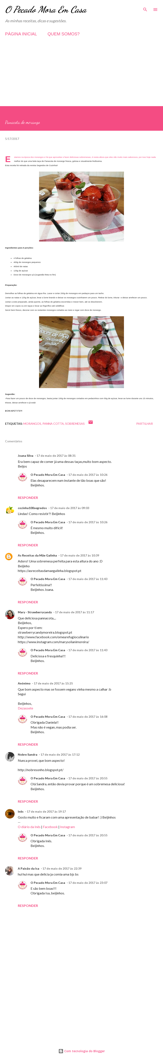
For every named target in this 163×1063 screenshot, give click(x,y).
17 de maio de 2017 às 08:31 (56, 455)
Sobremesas (75, 423)
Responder (28, 497)
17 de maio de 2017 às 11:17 (74, 612)
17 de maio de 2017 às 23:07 (87, 882)
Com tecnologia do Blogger (81, 1051)
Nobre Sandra (27, 754)
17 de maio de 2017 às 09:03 (69, 508)
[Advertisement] (81, 76)
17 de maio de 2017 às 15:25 (53, 683)
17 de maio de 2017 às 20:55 (87, 778)
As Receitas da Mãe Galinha (37, 555)
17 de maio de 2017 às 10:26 (87, 474)
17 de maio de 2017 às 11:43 (87, 579)
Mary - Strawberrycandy (35, 612)
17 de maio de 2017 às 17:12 (60, 754)
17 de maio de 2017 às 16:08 (87, 716)
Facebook (50, 827)
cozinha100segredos (32, 508)
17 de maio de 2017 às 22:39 (62, 868)
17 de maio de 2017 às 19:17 (46, 811)
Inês (21, 811)
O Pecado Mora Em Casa (45, 9)
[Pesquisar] (145, 7)
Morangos (32, 423)
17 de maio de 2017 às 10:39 (79, 555)
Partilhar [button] (144, 423)
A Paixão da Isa (28, 868)
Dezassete (25, 708)
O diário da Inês (29, 827)
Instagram (67, 827)
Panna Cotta (53, 423)
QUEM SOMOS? (64, 34)
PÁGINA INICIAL (21, 34)
